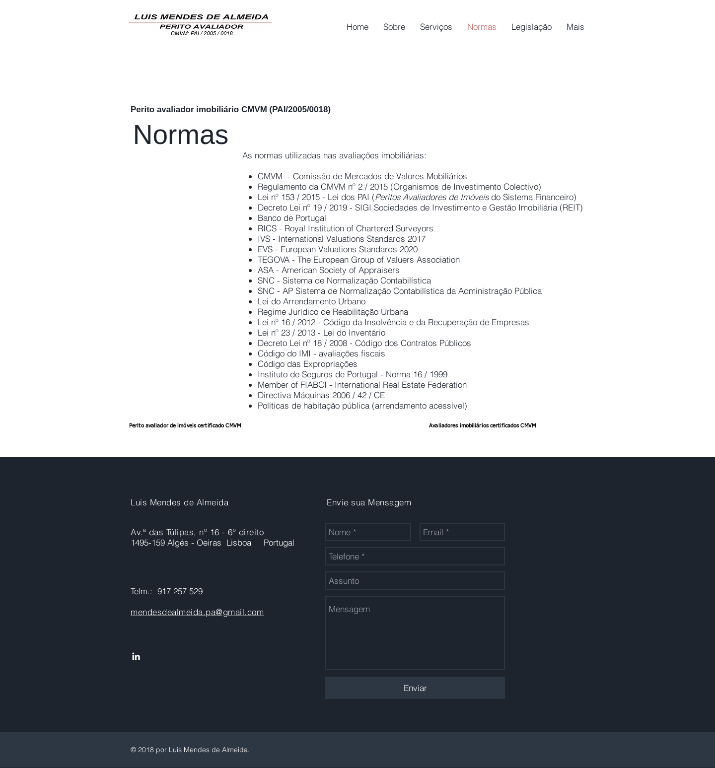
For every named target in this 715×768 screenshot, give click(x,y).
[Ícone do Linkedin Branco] (136, 656)
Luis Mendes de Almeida (179, 502)
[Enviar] (415, 688)
